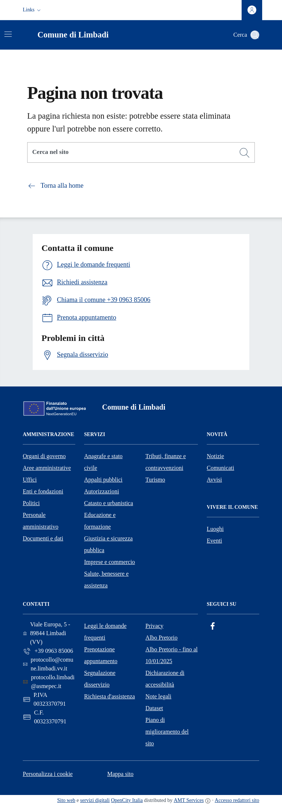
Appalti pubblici (103, 479)
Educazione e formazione (100, 521)
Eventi (214, 540)
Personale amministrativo (40, 521)
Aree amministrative (47, 468)
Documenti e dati (43, 538)
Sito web (66, 800)
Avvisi (214, 479)
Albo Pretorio (161, 637)
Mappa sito (120, 774)
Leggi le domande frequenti (105, 632)
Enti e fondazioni (43, 491)
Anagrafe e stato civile (103, 462)
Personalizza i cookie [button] (48, 774)
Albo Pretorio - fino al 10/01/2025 (171, 655)
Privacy (154, 626)
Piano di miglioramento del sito (167, 731)
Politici (31, 503)
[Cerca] (244, 153)
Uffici (30, 479)
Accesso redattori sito (237, 800)
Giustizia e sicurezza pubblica (108, 544)
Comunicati (220, 468)
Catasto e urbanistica (108, 503)
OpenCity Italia (127, 800)
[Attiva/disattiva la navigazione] (8, 34)
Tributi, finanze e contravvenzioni (165, 462)
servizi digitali (94, 800)
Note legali (158, 696)
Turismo (155, 479)
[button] (32, 10)
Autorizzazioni (101, 491)
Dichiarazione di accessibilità (164, 679)
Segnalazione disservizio (99, 679)
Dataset (154, 708)
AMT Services (189, 800)
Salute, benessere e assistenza (106, 580)
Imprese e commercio (109, 562)
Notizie (215, 456)
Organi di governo (44, 456)
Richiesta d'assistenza (109, 696)
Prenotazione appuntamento (101, 655)
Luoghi (215, 529)
